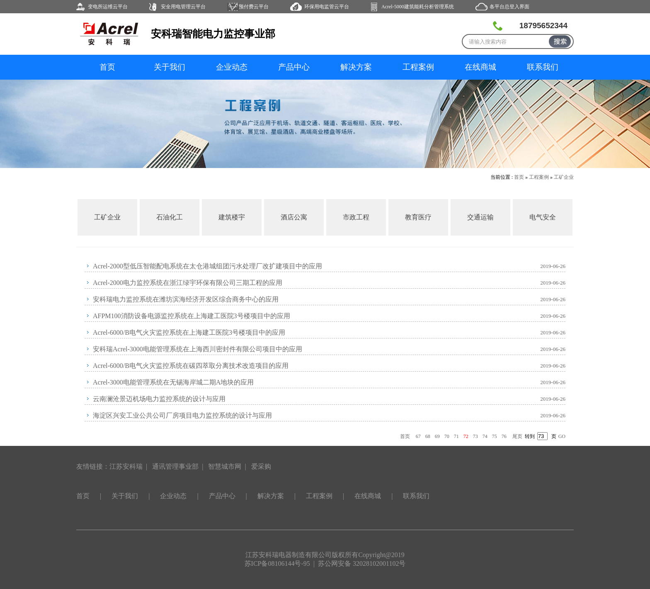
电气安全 (542, 217)
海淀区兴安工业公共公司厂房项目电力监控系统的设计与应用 (182, 415)
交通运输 (480, 217)
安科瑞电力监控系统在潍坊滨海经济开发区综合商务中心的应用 (186, 299)
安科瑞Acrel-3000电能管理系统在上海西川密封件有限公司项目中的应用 (197, 349)
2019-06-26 (552, 266)
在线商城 (480, 67)
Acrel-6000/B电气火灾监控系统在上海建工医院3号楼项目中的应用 (189, 332)
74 (485, 436)
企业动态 (231, 67)
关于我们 (169, 67)
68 (427, 436)
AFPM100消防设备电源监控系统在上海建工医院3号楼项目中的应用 (191, 315)
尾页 (517, 436)
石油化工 (169, 217)
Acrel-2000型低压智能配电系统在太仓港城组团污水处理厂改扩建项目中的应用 (207, 266)
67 (418, 436)
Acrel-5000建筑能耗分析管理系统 (417, 7)
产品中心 (294, 67)
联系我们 (542, 67)
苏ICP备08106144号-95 (277, 563)
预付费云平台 (254, 7)
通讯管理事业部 (175, 466)
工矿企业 (564, 177)
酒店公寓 (294, 217)
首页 (107, 67)
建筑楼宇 (231, 217)
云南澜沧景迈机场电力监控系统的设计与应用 (159, 398)
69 (437, 436)
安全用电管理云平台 (183, 7)
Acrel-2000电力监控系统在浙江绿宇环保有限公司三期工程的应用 (187, 282)
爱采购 (261, 466)
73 (475, 436)
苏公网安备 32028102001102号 (361, 563)
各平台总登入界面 (509, 7)
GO (561, 436)
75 (494, 436)
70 (446, 436)
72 (465, 436)
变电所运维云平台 (108, 7)
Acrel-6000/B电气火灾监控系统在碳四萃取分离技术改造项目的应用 (191, 365)
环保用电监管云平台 (326, 7)
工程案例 (418, 67)
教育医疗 (418, 217)
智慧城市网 (224, 466)
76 (504, 436)
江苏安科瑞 (126, 466)
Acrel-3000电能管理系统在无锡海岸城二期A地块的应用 (173, 382)
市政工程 (356, 217)
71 (456, 436)
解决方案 (356, 67)
